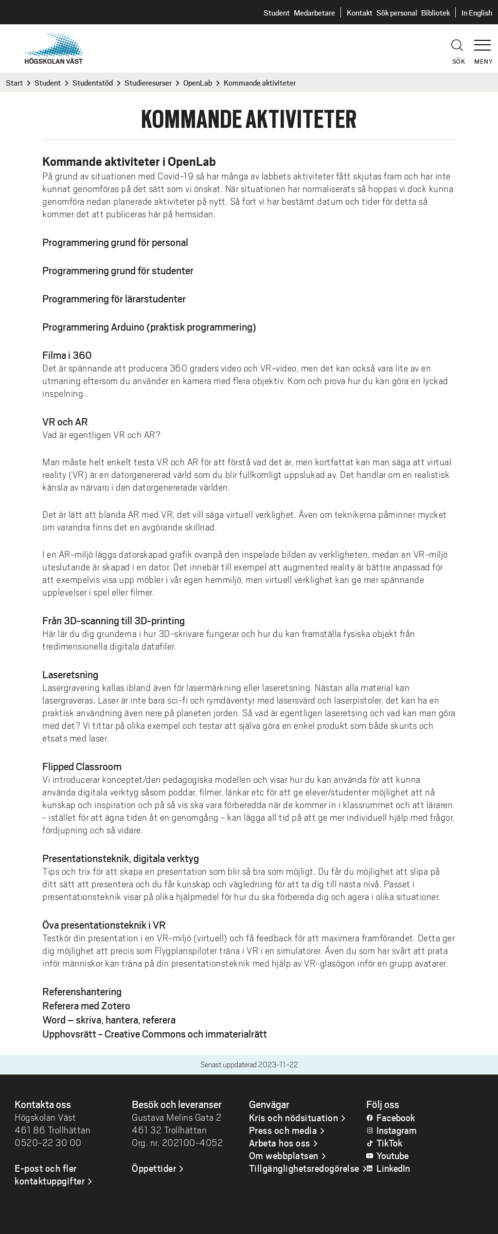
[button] (486, 40)
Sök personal (396, 12)
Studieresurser (148, 82)
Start (14, 82)
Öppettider (154, 1168)
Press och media (283, 1130)
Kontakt (360, 12)
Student (277, 12)
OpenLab (197, 82)
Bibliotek (435, 12)
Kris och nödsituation (293, 1117)
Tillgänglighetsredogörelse (304, 1168)
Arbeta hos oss (279, 1142)
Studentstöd (92, 82)
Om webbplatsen (284, 1155)
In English (477, 12)
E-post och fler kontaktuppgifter (50, 1174)
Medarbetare (314, 12)
